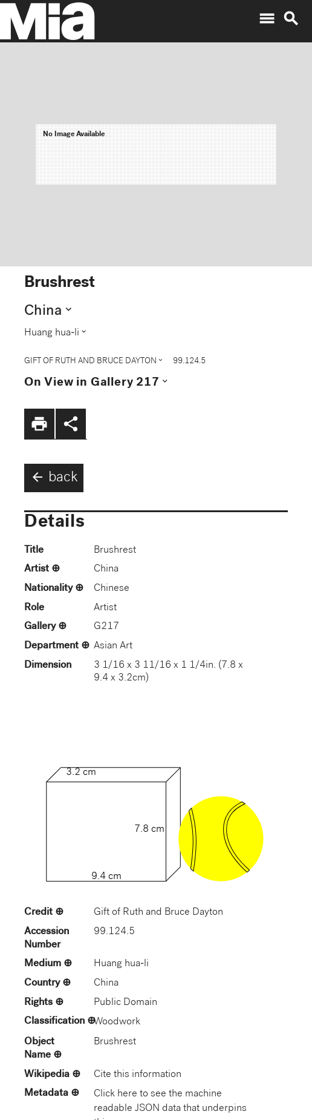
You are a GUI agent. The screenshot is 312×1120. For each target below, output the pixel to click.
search (291, 19)
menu (267, 19)
